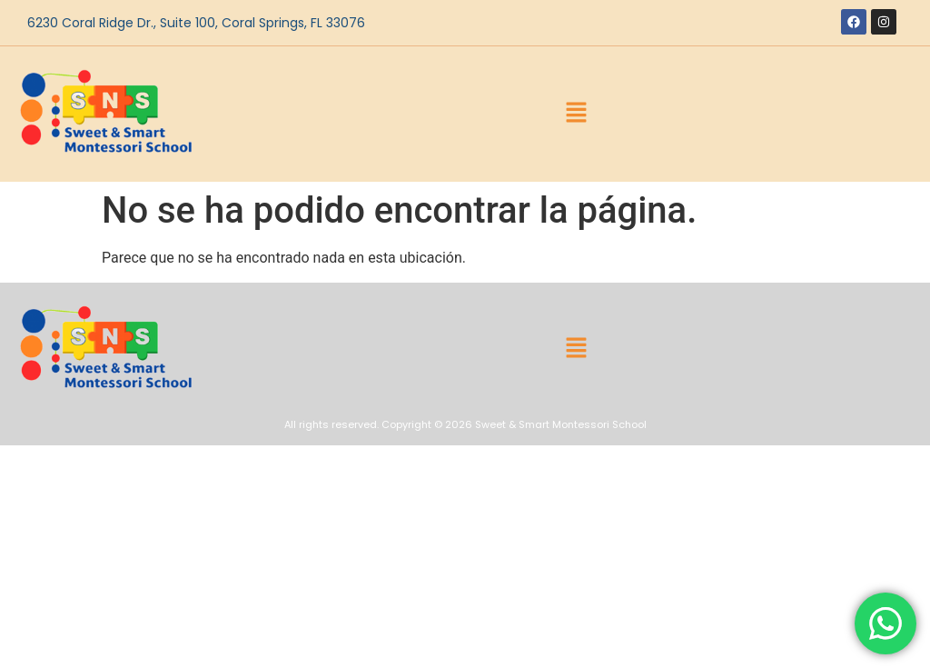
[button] (577, 115)
